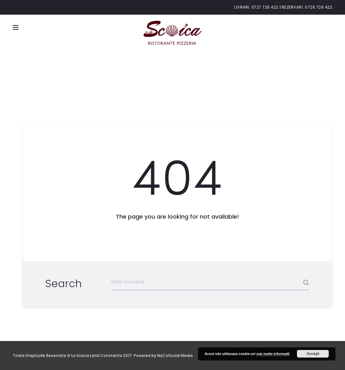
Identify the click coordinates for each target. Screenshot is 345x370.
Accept (312, 354)
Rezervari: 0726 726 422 (307, 7)
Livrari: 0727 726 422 (256, 7)
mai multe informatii (273, 354)
